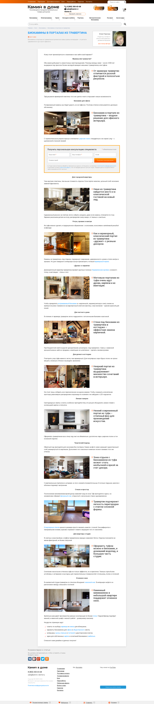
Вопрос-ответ (61, 685)
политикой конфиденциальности (107, 165)
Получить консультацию (105, 160)
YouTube (113, 667)
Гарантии (81, 1)
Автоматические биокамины (95, 19)
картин (66, 636)
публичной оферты (65, 167)
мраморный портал (102, 261)
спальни (63, 633)
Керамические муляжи (100, 269)
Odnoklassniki (47, 658)
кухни (57, 633)
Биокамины (33, 18)
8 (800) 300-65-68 (72, 7)
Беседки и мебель (69, 18)
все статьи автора (104, 43)
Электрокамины (46, 18)
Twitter (43, 658)
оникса (71, 626)
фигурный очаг (66, 496)
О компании (32, 1)
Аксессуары (120, 18)
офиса (69, 629)
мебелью (91, 636)
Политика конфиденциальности (38, 685)
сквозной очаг (90, 582)
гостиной (71, 633)
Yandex (34, 658)
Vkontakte (30, 658)
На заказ (110, 18)
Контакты (89, 1)
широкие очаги (84, 139)
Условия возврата (63, 675)
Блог (63, 1)
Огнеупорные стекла (51, 527)
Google (38, 658)
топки (95, 616)
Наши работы (71, 1)
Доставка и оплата (53, 1)
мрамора (64, 626)
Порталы (80, 18)
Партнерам (41, 1)
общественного (79, 629)
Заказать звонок (75, 14)
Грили (57, 18)
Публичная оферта (63, 683)
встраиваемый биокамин (67, 303)
